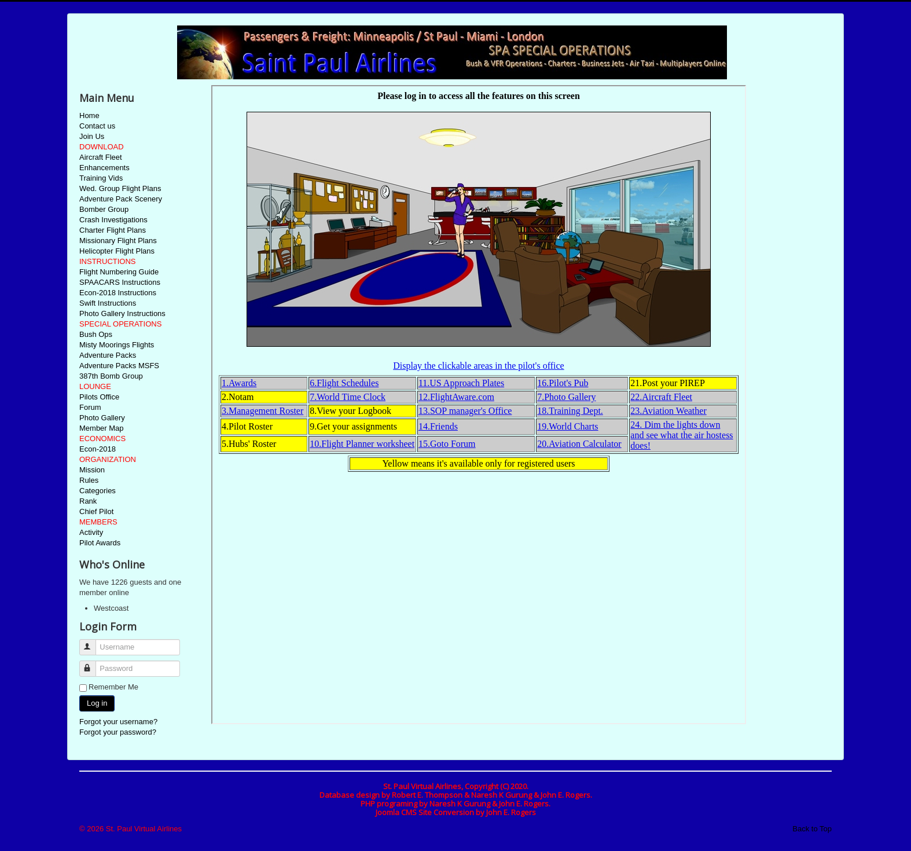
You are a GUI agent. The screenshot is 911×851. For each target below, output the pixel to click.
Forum (90, 407)
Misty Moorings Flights (116, 344)
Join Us (91, 136)
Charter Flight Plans (112, 230)
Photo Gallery (102, 417)
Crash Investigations (113, 219)
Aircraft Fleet (100, 157)
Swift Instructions (107, 303)
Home (89, 115)
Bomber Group (103, 209)
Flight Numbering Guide (119, 271)
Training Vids (101, 178)
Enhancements (104, 167)
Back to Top (812, 828)
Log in (97, 703)
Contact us (97, 126)
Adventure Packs (107, 355)
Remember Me (113, 687)
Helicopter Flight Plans (117, 251)
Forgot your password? (117, 732)
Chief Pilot (96, 511)
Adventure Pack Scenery (120, 199)
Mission (92, 469)
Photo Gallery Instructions (122, 313)
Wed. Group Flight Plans (120, 188)
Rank (88, 501)
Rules (88, 480)
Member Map (101, 428)
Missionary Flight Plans (118, 240)
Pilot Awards (99, 542)
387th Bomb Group (111, 376)
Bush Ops (95, 334)
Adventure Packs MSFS (119, 365)
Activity (91, 532)
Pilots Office (99, 397)
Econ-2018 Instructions (117, 292)
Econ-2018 (97, 449)
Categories (97, 490)
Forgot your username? (118, 721)
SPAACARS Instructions (119, 282)
